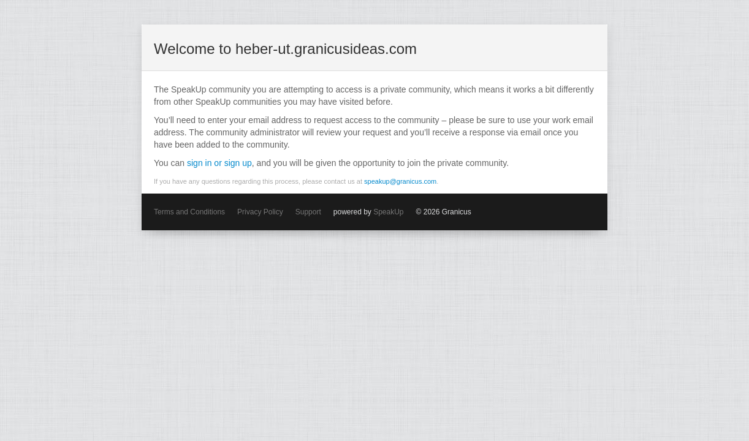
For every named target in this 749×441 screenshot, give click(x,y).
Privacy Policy (260, 212)
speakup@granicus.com (400, 181)
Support (308, 212)
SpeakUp (388, 212)
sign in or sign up (219, 163)
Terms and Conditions (189, 212)
